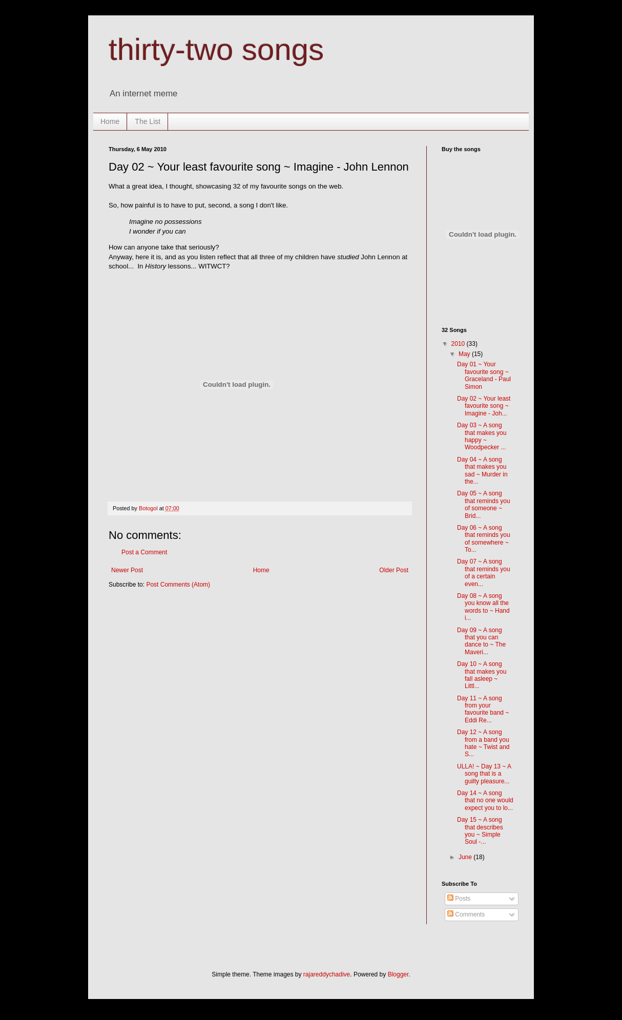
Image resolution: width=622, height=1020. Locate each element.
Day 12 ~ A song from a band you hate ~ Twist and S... (483, 743)
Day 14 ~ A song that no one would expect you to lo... (485, 800)
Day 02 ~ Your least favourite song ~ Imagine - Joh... (483, 406)
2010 (459, 343)
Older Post (393, 570)
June (466, 857)
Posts (458, 898)
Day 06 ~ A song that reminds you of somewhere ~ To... (483, 538)
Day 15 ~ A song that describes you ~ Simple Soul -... (480, 830)
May (465, 354)
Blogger (398, 974)
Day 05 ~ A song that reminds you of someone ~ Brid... (483, 504)
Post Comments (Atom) (178, 584)
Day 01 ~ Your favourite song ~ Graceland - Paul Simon (484, 375)
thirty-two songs (216, 49)
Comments (466, 914)
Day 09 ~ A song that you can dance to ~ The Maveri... (481, 641)
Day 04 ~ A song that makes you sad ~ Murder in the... (482, 470)
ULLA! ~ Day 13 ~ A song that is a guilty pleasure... (484, 774)
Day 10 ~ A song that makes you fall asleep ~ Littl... (481, 675)
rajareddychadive (326, 974)
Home (109, 121)
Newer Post (127, 570)
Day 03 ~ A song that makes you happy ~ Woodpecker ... (481, 436)
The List (147, 121)
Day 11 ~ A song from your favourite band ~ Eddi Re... (483, 709)
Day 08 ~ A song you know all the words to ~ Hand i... (483, 606)
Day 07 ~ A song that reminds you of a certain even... (483, 572)
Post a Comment (144, 552)
